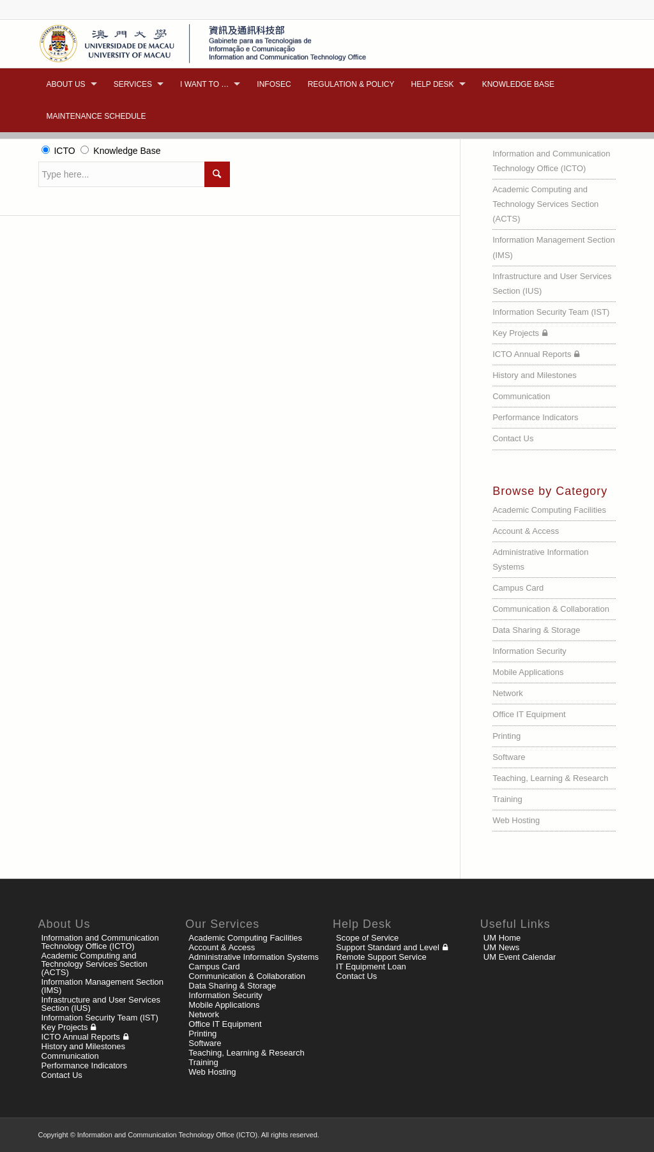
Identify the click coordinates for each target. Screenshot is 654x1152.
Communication (521, 396)
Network (507, 693)
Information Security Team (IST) (550, 312)
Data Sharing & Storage (536, 630)
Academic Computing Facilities (549, 510)
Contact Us (512, 438)
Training (507, 799)
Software (508, 757)
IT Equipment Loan (371, 966)
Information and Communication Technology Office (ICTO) (551, 161)
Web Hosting (516, 820)
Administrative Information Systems (540, 559)
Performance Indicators (535, 417)
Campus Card (518, 588)
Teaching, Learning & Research (550, 778)
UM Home (502, 938)
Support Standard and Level (387, 947)
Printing (506, 736)
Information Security (529, 651)
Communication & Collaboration (550, 609)
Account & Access (525, 531)
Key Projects (515, 333)
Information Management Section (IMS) (553, 247)
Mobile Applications (527, 672)
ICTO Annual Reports (531, 354)
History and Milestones (534, 375)
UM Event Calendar (519, 957)
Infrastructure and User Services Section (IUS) (551, 283)
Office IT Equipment (528, 714)
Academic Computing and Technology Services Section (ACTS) (545, 204)
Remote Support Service (381, 957)
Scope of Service (367, 938)
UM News (501, 947)
